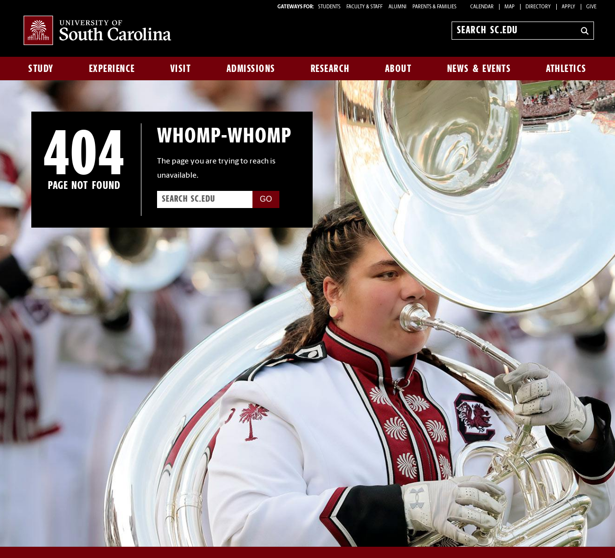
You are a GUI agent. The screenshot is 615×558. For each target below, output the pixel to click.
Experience (112, 68)
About (398, 68)
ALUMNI (397, 7)
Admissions (251, 68)
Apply (568, 7)
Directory (538, 7)
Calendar (482, 7)
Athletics (566, 68)
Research (330, 68)
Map (509, 7)
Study (41, 68)
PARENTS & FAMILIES (434, 7)
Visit (180, 68)
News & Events (479, 68)
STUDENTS (330, 7)
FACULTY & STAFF (364, 7)
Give (591, 7)
